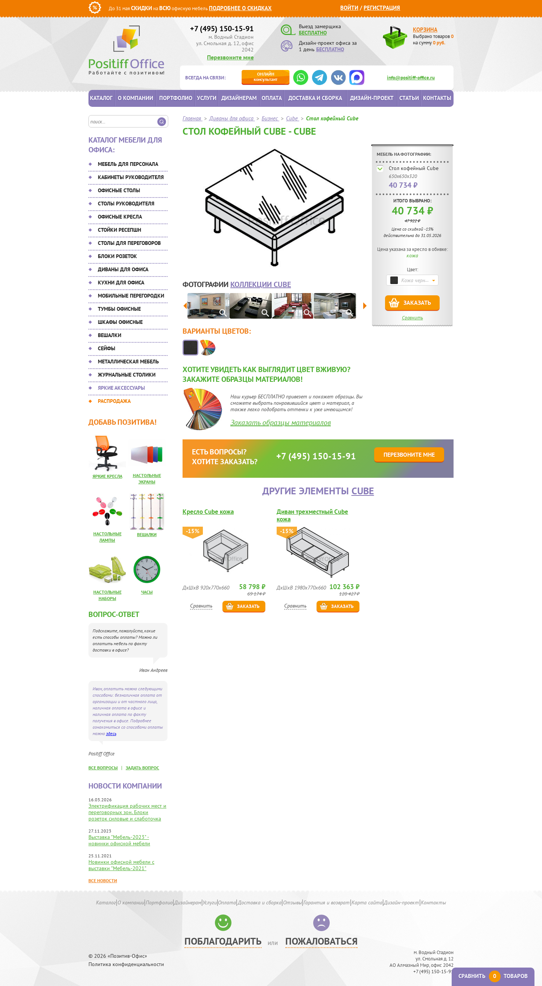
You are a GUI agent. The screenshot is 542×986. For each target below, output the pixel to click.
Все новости (102, 880)
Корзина (425, 29)
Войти (349, 7)
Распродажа (114, 401)
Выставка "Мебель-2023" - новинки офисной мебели (119, 840)
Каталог (101, 98)
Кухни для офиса (121, 282)
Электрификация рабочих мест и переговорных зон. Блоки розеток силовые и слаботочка (127, 812)
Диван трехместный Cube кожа (312, 515)
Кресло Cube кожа (208, 512)
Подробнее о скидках (240, 8)
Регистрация (382, 7)
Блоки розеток (117, 256)
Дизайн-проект (372, 98)
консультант (265, 76)
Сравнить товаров (493, 976)
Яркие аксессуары (121, 387)
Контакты (437, 98)
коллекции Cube (260, 284)
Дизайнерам (239, 98)
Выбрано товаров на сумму (433, 39)
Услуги (206, 98)
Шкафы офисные (120, 322)
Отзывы (292, 902)
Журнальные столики (126, 374)
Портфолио (175, 98)
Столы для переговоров (129, 243)
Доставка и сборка (315, 98)
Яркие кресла (107, 476)
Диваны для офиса (123, 269)
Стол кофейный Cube (413, 168)
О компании (135, 98)
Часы (147, 592)
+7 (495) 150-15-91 (222, 28)
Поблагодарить (223, 941)
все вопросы (103, 767)
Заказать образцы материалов (280, 422)
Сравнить (412, 317)
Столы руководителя (126, 203)
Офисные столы (119, 190)
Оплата (272, 98)
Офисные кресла (120, 216)
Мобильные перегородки (131, 295)
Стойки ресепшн (119, 229)
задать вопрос (142, 767)
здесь (111, 733)
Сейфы (106, 348)
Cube (363, 491)
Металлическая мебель (128, 361)
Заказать (417, 302)
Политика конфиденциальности (126, 964)
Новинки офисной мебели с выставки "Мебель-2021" (121, 865)
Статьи (409, 98)
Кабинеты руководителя (131, 177)
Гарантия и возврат (326, 902)
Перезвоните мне (230, 57)
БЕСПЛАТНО (313, 32)
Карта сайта (367, 902)
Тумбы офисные (119, 308)
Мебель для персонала (128, 164)
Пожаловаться (321, 941)
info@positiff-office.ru (411, 77)
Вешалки (109, 335)
